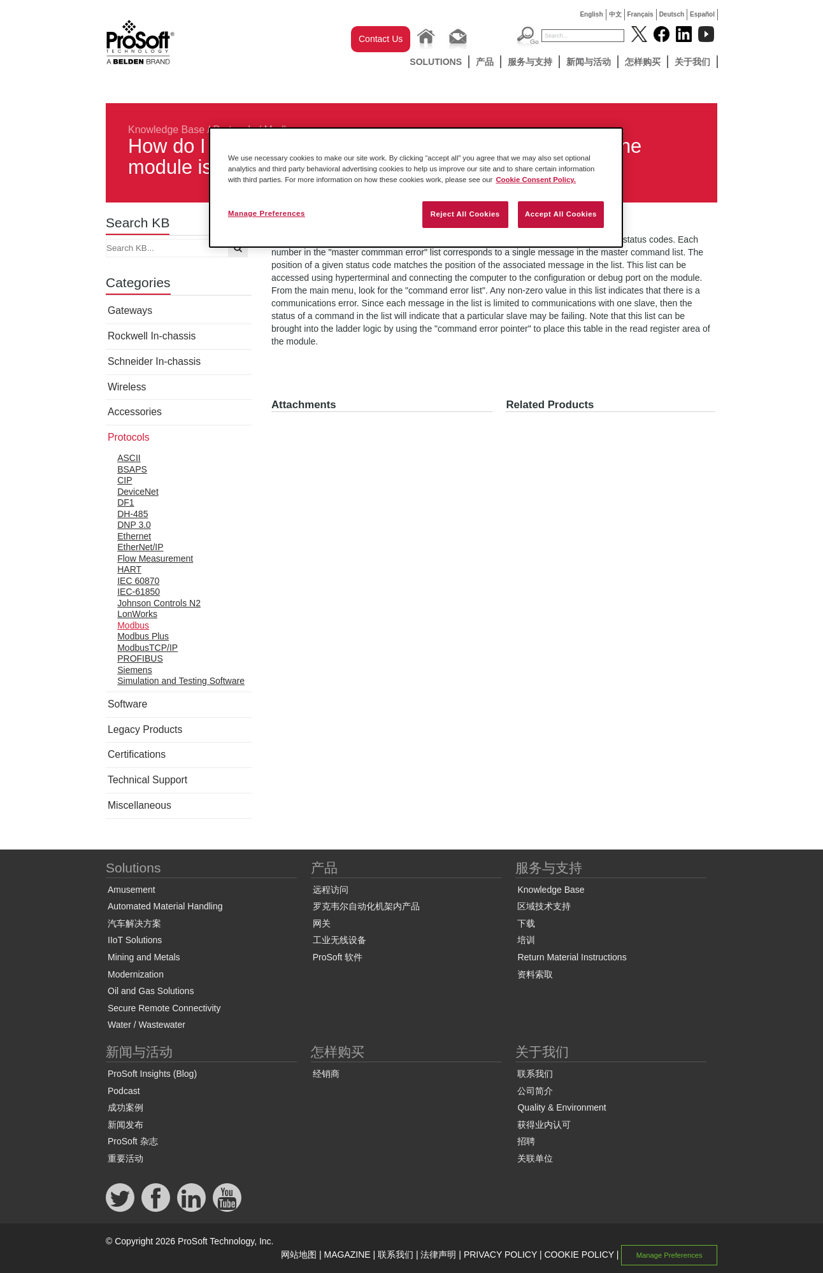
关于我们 (692, 62)
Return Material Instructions (571, 957)
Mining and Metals (144, 957)
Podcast (124, 1091)
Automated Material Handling (165, 906)
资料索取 (535, 974)
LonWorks (137, 614)
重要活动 (125, 1158)
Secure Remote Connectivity (164, 1008)
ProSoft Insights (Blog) (152, 1074)
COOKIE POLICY (578, 1254)
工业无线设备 (339, 940)
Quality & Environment (561, 1107)
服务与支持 (530, 62)
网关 (322, 923)
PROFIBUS (140, 658)
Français (640, 14)
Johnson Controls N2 (159, 603)
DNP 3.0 (134, 525)
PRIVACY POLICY (500, 1254)
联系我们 (535, 1074)
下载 (526, 923)
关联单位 (535, 1158)
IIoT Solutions (135, 940)
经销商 (326, 1074)
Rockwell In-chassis (152, 336)
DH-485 (132, 514)
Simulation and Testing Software (181, 681)
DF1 (125, 502)
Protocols (129, 437)
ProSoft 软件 (338, 957)
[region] (416, 187)
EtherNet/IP (140, 547)
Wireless (127, 386)
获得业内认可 (544, 1125)
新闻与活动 (588, 62)
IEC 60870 (138, 581)
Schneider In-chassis (154, 361)
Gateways (130, 310)
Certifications (137, 754)
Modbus (133, 625)
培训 (526, 940)
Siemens (134, 670)
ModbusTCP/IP (147, 648)
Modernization (136, 974)
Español (702, 14)
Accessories (135, 411)
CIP (124, 480)
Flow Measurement (155, 558)
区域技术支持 (544, 906)
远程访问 (330, 890)
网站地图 (299, 1254)
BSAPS (132, 469)
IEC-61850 (138, 592)
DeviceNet (138, 492)
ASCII (129, 458)
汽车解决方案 (134, 923)
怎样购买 (643, 62)
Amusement (131, 890)
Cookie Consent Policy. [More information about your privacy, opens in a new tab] (536, 179)
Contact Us (381, 39)
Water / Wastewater (146, 1025)
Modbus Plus (143, 636)
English (591, 14)
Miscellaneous (139, 805)
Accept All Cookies (561, 214)
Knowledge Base (166, 129)
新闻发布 (125, 1125)
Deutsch (671, 14)
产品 (485, 62)
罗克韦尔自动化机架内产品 (366, 906)
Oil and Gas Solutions (151, 991)
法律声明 (438, 1254)
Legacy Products (145, 729)
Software (127, 704)
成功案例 (125, 1107)
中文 (615, 14)
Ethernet (134, 536)
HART (129, 569)
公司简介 (535, 1091)
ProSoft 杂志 (133, 1141)
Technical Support (147, 779)
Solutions (436, 62)
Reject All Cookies (465, 214)
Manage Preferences (669, 1255)
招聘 (526, 1141)
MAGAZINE (347, 1254)
